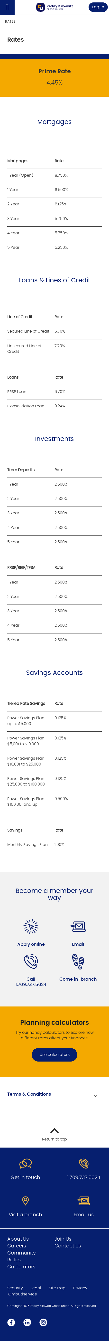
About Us (18, 1239)
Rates (14, 1259)
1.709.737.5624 (83, 1177)
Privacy (80, 1288)
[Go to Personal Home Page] (54, 7)
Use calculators (55, 1055)
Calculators (21, 1266)
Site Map (57, 1288)
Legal (36, 1288)
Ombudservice (22, 1294)
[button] (54, 1095)
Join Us (62, 1239)
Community (21, 1253)
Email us (84, 1214)
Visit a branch (25, 1214)
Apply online (31, 944)
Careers (16, 1246)
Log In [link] (98, 7)
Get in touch (25, 1177)
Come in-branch (78, 979)
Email (78, 944)
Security (15, 1288)
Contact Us (67, 1246)
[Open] (7, 7)
